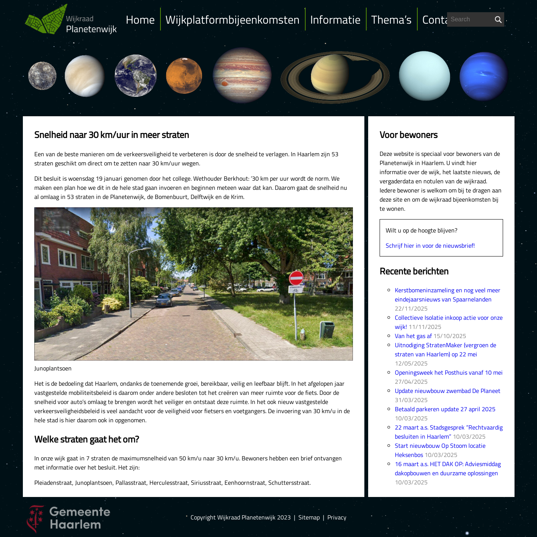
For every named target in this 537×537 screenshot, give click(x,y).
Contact (441, 19)
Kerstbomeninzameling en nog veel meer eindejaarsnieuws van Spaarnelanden (447, 294)
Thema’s (391, 19)
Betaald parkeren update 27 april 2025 (445, 409)
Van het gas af (413, 335)
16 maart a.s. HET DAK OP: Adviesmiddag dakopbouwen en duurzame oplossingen (448, 468)
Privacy (336, 517)
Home (140, 19)
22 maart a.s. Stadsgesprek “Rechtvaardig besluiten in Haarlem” (449, 432)
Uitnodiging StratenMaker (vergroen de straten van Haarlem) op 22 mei (445, 349)
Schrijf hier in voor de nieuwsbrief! (430, 245)
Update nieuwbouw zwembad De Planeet (447, 390)
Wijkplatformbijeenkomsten (232, 19)
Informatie (335, 19)
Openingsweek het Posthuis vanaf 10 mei (449, 372)
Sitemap (309, 517)
